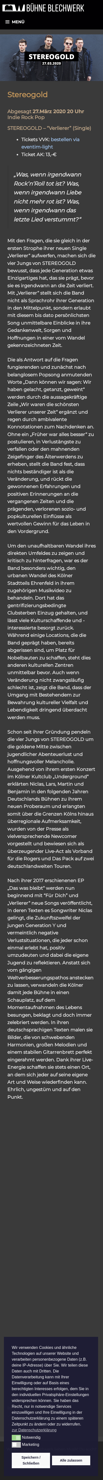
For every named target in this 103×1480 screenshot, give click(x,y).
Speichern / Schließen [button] (30, 1460)
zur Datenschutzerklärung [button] (34, 1430)
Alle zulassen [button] (71, 1460)
